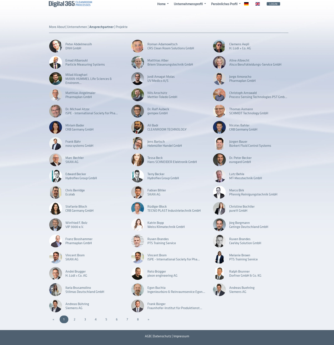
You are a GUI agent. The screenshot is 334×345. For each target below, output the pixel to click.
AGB (148, 336)
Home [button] (161, 3)
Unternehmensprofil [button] (188, 3)
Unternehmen (77, 26)
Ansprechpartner (101, 27)
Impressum (181, 336)
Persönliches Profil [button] (224, 3)
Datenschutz (162, 336)
